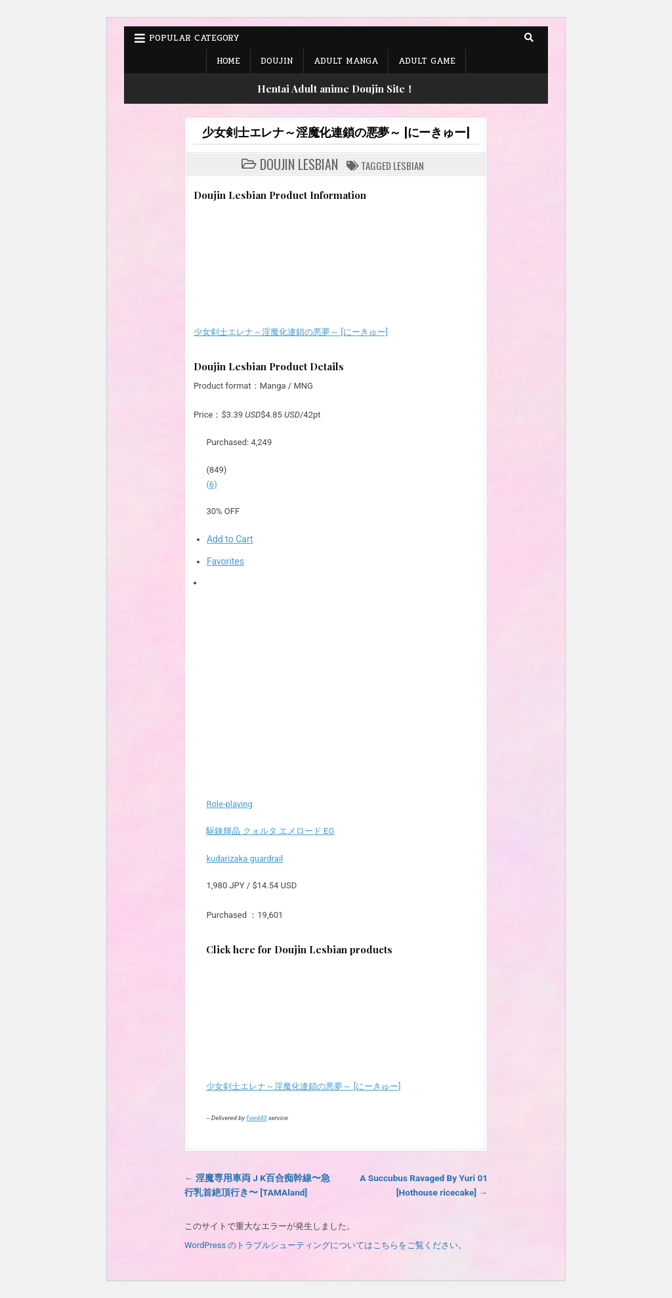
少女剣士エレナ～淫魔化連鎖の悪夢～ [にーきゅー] (335, 132)
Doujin (277, 61)
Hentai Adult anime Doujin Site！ (336, 88)
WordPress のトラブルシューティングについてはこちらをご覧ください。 (325, 1245)
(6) (211, 484)
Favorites (225, 561)
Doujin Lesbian (299, 164)
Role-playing (229, 804)
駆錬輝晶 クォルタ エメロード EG (270, 831)
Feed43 (256, 1117)
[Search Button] (529, 37)
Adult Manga (346, 61)
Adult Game (426, 61)
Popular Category (194, 38)
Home (228, 61)
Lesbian (408, 165)
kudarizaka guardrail (244, 858)
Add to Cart (230, 539)
